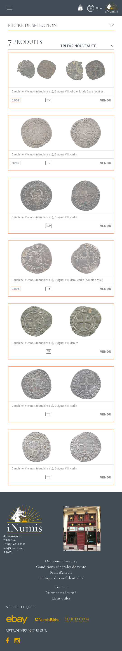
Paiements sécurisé (61, 592)
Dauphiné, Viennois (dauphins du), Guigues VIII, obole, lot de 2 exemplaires (57, 91)
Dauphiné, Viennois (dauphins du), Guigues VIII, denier (45, 343)
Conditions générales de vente (61, 566)
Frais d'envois (61, 572)
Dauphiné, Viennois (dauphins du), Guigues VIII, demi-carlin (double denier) (57, 280)
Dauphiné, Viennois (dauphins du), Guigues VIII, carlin (44, 154)
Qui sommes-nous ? (61, 561)
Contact (61, 586)
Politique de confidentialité (61, 577)
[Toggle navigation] (10, 8)
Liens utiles (61, 598)
